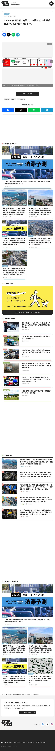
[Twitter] (9, 35)
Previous (3, 61)
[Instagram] (52, 724)
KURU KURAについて (6, 742)
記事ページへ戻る (30, 94)
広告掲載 (16, 742)
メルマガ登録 (29, 712)
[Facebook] (4, 35)
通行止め (14, 99)
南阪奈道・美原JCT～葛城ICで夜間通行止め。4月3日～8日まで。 (22, 694)
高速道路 (7, 99)
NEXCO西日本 (21, 99)
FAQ (44, 742)
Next (51, 61)
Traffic (9, 694)
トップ (4, 694)
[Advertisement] (27, 415)
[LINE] (13, 35)
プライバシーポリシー (27, 742)
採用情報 (38, 742)
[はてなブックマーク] (18, 35)
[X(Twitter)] (47, 724)
